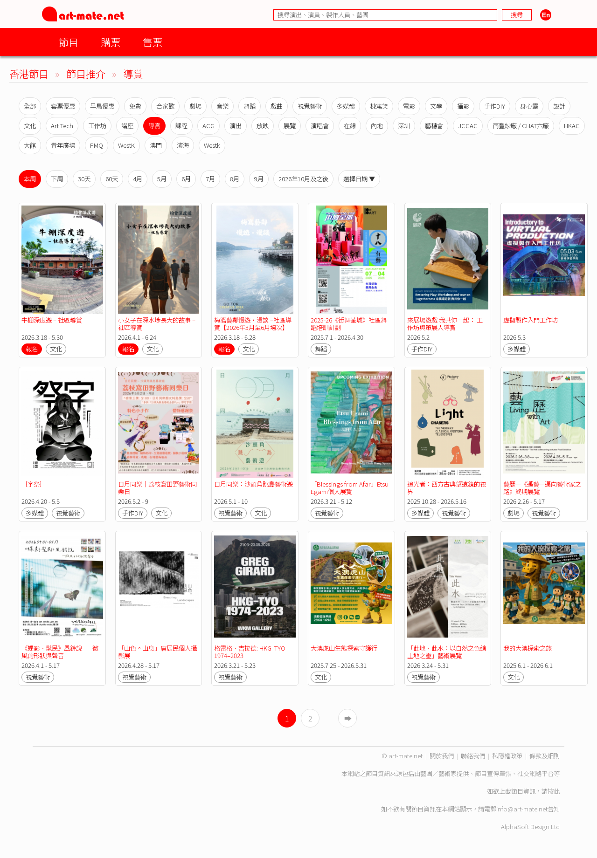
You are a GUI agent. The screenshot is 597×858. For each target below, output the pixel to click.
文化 (30, 125)
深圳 (404, 125)
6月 (186, 178)
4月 (137, 178)
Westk (212, 145)
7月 (210, 178)
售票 (152, 41)
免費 (135, 106)
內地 (377, 125)
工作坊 (97, 125)
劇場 (195, 106)
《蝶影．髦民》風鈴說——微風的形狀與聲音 (59, 652)
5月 (162, 178)
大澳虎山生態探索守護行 (344, 648)
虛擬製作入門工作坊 (530, 320)
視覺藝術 (310, 106)
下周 (57, 178)
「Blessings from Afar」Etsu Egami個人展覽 (350, 488)
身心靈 (529, 106)
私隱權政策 (507, 755)
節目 (68, 41)
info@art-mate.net (522, 808)
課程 (181, 125)
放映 (263, 125)
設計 (559, 106)
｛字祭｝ (33, 484)
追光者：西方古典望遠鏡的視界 (446, 488)
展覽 (290, 125)
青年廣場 (63, 145)
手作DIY (494, 106)
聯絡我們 (473, 755)
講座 (127, 125)
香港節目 (29, 73)
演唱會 (320, 125)
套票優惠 (63, 106)
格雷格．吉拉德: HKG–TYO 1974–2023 (250, 652)
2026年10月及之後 (303, 178)
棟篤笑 (379, 106)
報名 (32, 348)
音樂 (222, 106)
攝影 (463, 106)
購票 (110, 41)
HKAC (572, 125)
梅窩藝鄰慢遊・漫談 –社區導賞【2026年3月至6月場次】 (253, 324)
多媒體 (346, 106)
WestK (126, 145)
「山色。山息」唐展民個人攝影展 (157, 652)
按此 (554, 791)
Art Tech (62, 125)
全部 (30, 106)
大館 (30, 145)
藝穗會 (434, 125)
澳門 (156, 145)
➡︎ (348, 718)
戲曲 (277, 106)
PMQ (96, 145)
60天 (111, 178)
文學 (436, 106)
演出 (235, 125)
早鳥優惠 (102, 106)
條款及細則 (544, 755)
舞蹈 (249, 106)
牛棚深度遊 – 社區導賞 (51, 320)
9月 (259, 178)
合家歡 (165, 106)
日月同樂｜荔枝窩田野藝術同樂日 (157, 488)
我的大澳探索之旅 (527, 648)
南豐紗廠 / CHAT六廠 (521, 125)
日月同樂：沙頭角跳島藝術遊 (253, 484)
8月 (234, 178)
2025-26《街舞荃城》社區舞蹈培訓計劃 (349, 324)
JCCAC (468, 125)
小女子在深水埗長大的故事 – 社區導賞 (157, 324)
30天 (84, 178)
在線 (350, 125)
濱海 (183, 145)
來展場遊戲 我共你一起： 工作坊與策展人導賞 (445, 324)
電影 (409, 106)
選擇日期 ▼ (359, 178)
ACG (208, 125)
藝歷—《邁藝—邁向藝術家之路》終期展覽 (542, 488)
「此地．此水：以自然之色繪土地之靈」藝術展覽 (446, 652)
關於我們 (442, 755)
